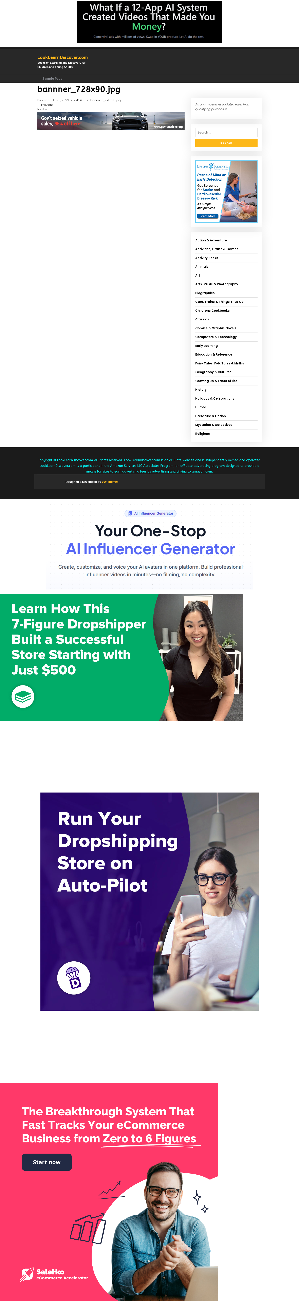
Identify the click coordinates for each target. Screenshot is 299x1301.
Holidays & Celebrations (214, 398)
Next (42, 109)
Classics (202, 319)
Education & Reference (213, 354)
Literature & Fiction (210, 416)
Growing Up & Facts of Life (216, 381)
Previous (45, 105)
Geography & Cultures (213, 372)
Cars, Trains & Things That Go (219, 302)
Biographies (205, 293)
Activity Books (206, 258)
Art (197, 275)
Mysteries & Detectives (213, 425)
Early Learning (206, 346)
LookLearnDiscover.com (62, 57)
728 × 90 (80, 100)
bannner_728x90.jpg (105, 100)
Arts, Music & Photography (216, 284)
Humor (200, 407)
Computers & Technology (216, 337)
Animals (201, 266)
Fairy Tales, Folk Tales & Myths (219, 363)
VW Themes (109, 481)
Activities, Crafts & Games (216, 249)
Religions (202, 434)
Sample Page (52, 78)
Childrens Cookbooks (212, 310)
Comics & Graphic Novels (215, 328)
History (201, 389)
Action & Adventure (211, 240)
